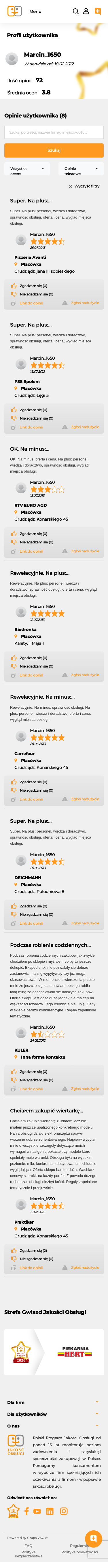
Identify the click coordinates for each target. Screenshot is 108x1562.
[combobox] (27, 168)
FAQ (28, 1546)
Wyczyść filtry (86, 186)
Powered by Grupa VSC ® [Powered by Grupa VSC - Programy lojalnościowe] (27, 1538)
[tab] (54, 1402)
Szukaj (54, 150)
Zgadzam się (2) (33, 1251)
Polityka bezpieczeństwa (28, 1554)
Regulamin (79, 1546)
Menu (35, 11)
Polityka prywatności (79, 1552)
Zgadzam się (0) (33, 286)
